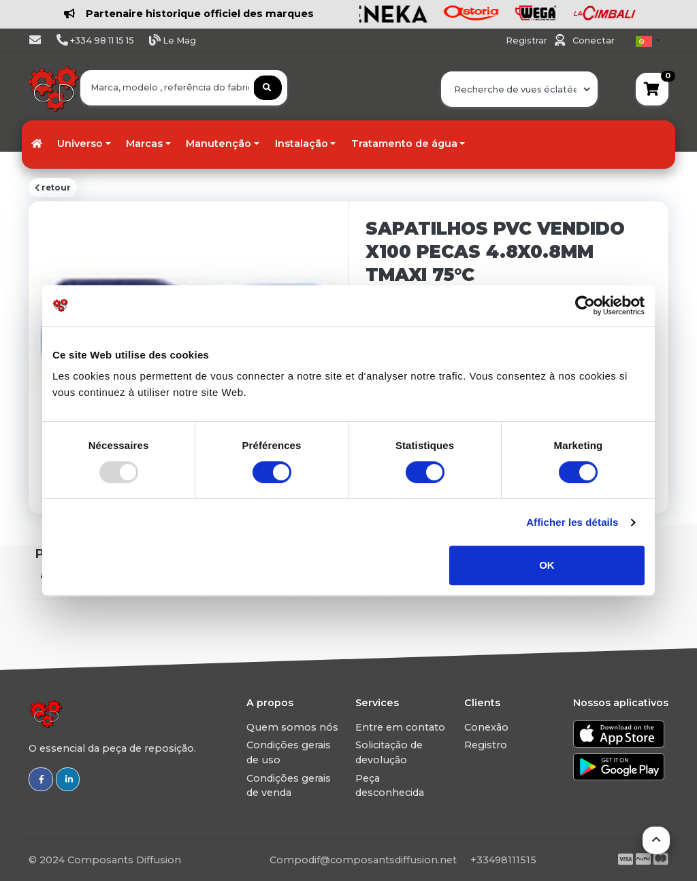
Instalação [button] (301, 143)
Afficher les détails (572, 522)
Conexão (486, 727)
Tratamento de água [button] (404, 143)
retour (53, 188)
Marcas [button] (144, 143)
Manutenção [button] (218, 143)
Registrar (527, 40)
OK (547, 565)
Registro (485, 745)
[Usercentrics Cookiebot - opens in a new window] (585, 305)
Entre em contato (400, 727)
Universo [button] (80, 143)
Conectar (593, 40)
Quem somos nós (292, 727)
